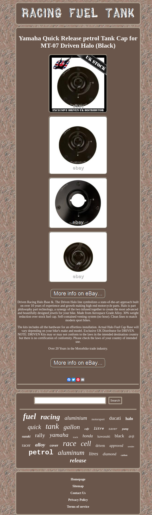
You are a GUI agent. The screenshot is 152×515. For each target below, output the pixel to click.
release (78, 460)
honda (88, 436)
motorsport (98, 419)
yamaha (59, 435)
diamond (109, 454)
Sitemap (78, 486)
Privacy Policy (78, 500)
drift (131, 436)
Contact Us (78, 493)
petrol (41, 452)
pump (125, 428)
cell (86, 444)
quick (34, 427)
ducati (115, 418)
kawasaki (103, 436)
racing (50, 417)
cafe (86, 428)
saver (113, 429)
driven (100, 446)
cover (54, 445)
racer (26, 445)
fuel (29, 416)
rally (40, 435)
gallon (71, 426)
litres (93, 453)
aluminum (71, 452)
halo (129, 418)
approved (116, 446)
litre (99, 429)
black (119, 435)
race (69, 443)
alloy (40, 445)
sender (131, 446)
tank (52, 426)
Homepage (78, 479)
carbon (124, 455)
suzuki (26, 436)
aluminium (76, 418)
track (75, 437)
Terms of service (78, 506)
